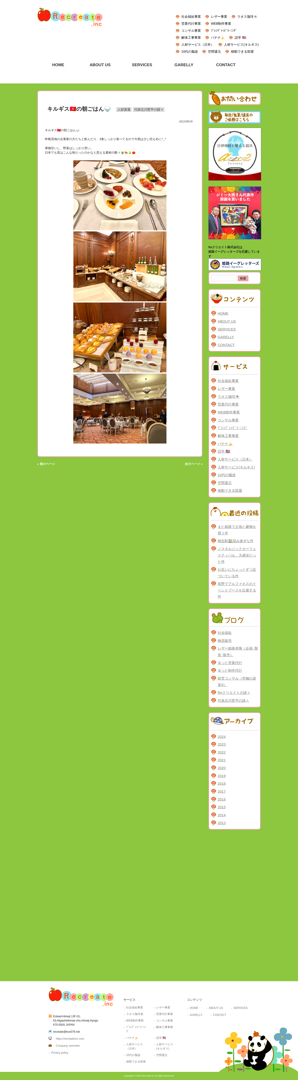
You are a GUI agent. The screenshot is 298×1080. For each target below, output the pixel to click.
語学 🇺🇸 (240, 37)
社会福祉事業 (191, 16)
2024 (222, 737)
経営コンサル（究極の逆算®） (237, 681)
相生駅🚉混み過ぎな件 (236, 541)
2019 (222, 776)
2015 (222, 807)
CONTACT (226, 345)
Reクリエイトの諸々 (234, 693)
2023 (222, 744)
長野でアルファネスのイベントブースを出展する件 (237, 590)
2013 (222, 823)
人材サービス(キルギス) (241, 44)
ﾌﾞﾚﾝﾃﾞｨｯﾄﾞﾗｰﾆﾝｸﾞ (224, 30)
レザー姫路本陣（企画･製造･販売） (238, 651)
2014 (222, 815)
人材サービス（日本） (197, 44)
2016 (222, 799)
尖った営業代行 (230, 663)
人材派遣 (123, 109)
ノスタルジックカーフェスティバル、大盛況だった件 (237, 555)
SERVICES (227, 329)
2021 (222, 760)
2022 (222, 752)
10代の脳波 (189, 51)
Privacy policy (59, 1052)
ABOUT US (227, 321)
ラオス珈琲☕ (247, 16)
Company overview (68, 1045)
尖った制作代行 (230, 670)
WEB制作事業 (221, 23)
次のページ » (194, 464)
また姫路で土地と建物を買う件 (237, 530)
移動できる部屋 (242, 51)
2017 (222, 791)
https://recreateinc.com (70, 1038)
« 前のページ (46, 464)
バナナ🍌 (218, 37)
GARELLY (226, 337)
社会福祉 (225, 633)
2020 (222, 768)
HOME (223, 313)
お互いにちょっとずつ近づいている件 (237, 573)
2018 (222, 783)
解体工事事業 (191, 37)
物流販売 (225, 641)
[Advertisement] (234, 904)
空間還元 (214, 51)
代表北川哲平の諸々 (148, 109)
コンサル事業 (191, 30)
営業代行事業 (191, 23)
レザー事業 (219, 16)
